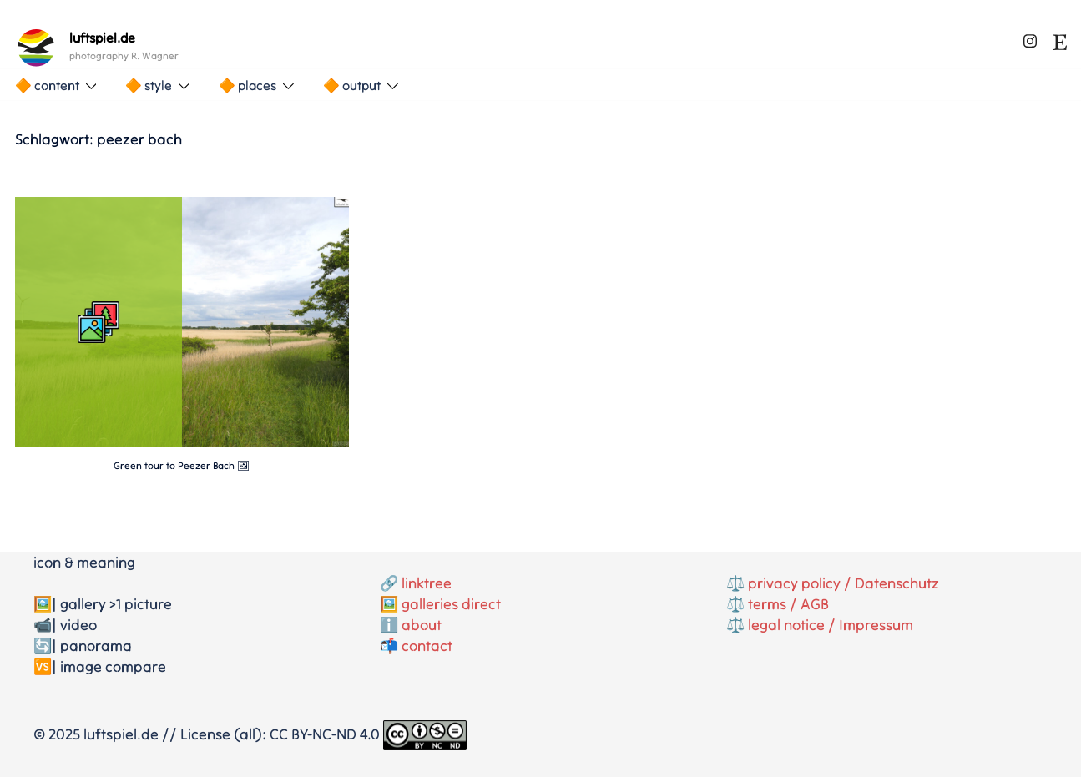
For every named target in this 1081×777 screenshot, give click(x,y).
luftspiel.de (102, 37)
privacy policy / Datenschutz (843, 583)
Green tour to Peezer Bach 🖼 (182, 465)
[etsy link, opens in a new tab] (1060, 38)
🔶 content (47, 85)
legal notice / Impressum (830, 624)
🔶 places (247, 85)
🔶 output (352, 85)
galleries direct (451, 603)
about (422, 624)
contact (427, 645)
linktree (427, 583)
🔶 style (148, 85)
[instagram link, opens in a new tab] (1030, 38)
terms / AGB (788, 603)
